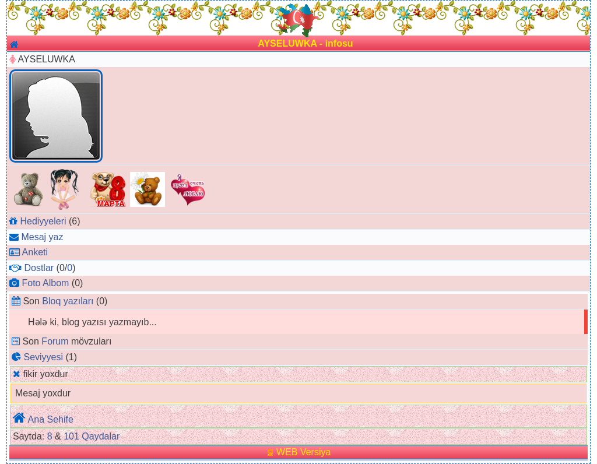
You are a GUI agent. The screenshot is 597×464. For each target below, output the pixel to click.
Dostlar (39, 268)
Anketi (35, 252)
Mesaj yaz (42, 237)
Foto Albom (45, 283)
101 (71, 436)
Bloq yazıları (67, 301)
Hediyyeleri (43, 221)
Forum (54, 341)
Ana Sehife (50, 419)
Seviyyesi (43, 357)
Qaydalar (101, 436)
